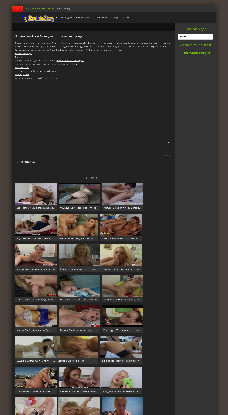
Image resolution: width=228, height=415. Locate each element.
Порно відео (58, 17)
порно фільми (22, 74)
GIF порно (96, 17)
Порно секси (115, 17)
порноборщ (30, 17)
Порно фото (78, 17)
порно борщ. (63, 8)
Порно (18, 57)
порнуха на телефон (113, 50)
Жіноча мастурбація (26, 161)
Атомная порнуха (23, 53)
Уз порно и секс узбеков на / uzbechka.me (35, 71)
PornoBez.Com (22, 67)
